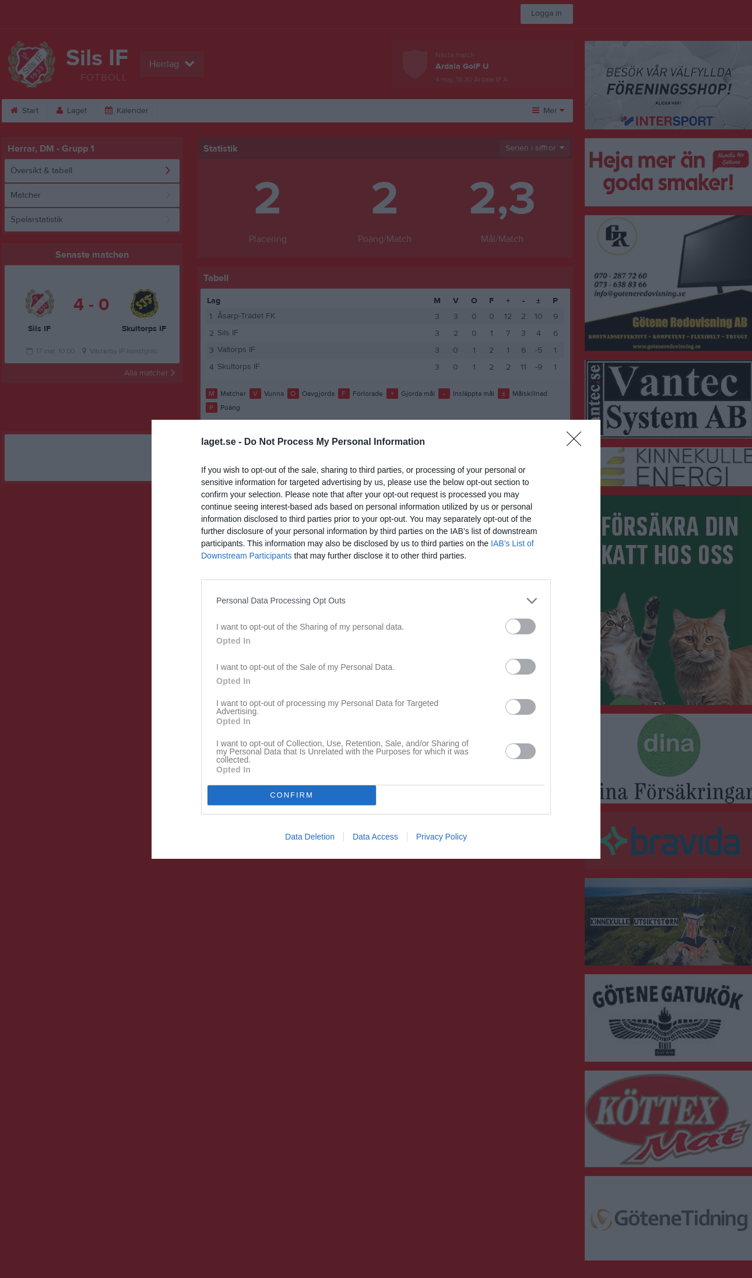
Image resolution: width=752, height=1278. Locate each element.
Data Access (375, 836)
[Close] (578, 442)
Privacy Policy (441, 836)
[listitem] (376, 601)
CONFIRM (292, 795)
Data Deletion (310, 836)
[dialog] (376, 639)
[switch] (520, 626)
